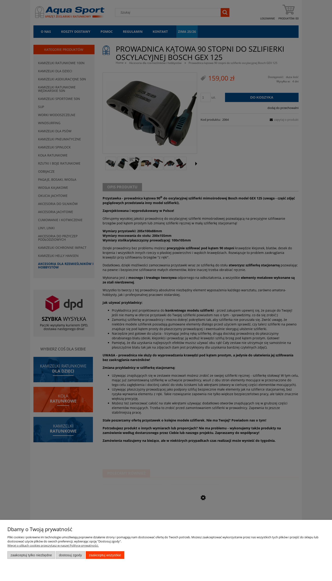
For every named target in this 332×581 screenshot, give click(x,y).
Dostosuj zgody (70, 555)
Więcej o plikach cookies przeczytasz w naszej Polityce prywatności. (53, 545)
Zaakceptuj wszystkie (105, 555)
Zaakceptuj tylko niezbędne (31, 555)
